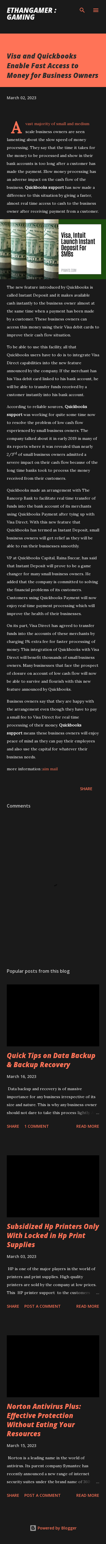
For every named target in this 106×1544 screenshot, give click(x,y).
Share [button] (86, 788)
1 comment (36, 1126)
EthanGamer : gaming (31, 13)
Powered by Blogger (53, 1528)
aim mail (50, 768)
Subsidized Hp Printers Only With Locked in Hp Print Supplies (53, 1235)
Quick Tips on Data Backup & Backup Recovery (51, 1060)
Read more (87, 1126)
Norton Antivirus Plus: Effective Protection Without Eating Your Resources (44, 1420)
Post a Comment (42, 1306)
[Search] (82, 10)
